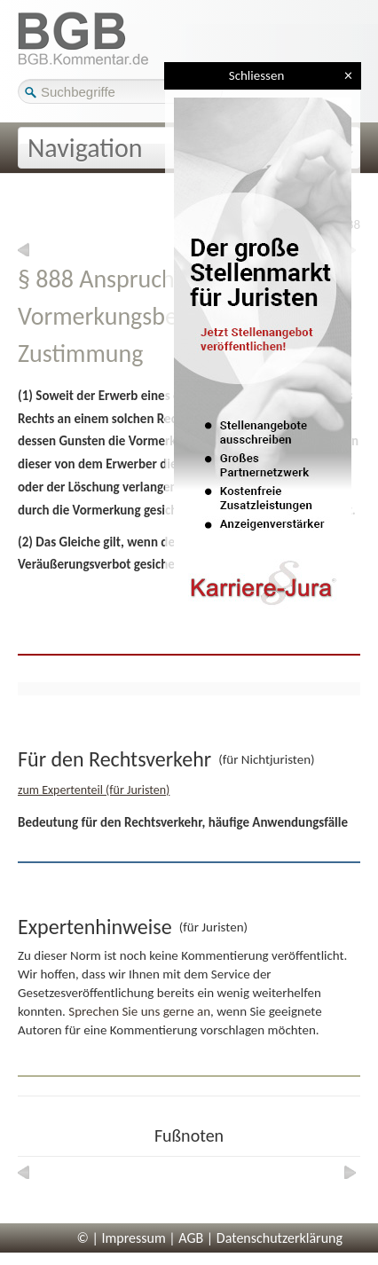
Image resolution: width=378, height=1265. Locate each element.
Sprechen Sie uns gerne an (139, 1011)
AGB (190, 1238)
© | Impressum (121, 1238)
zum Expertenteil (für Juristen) (93, 790)
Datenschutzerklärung (280, 1238)
